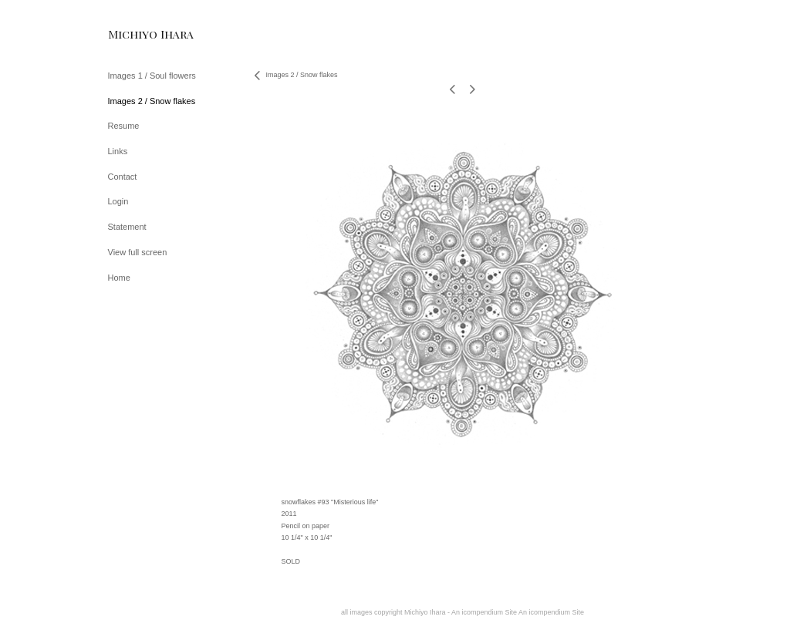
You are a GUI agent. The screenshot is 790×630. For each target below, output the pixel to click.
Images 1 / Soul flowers (152, 75)
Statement (127, 226)
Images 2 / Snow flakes (152, 101)
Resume (124, 125)
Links (118, 151)
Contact (122, 176)
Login (118, 201)
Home (119, 277)
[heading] (146, 34)
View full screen (137, 252)
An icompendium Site (551, 612)
